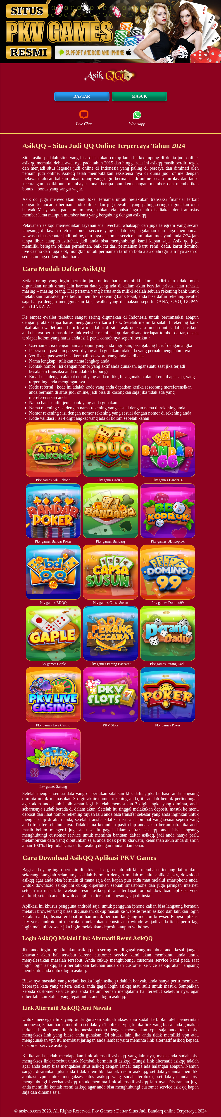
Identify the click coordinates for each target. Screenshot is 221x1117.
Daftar (81, 96)
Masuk (139, 96)
